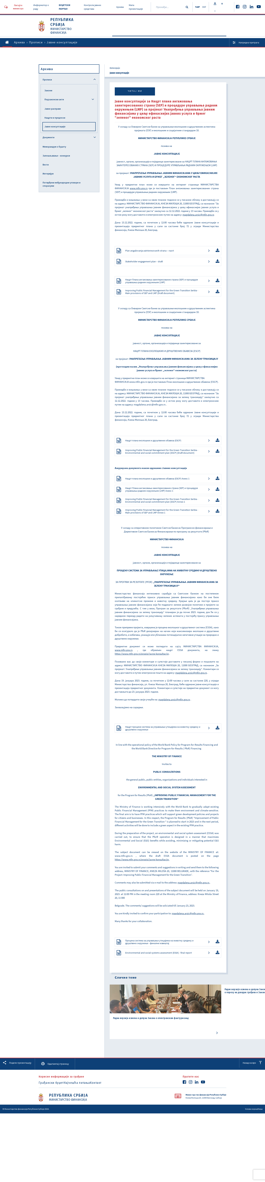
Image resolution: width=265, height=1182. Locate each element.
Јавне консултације (54, 126)
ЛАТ (204, 6)
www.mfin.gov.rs (138, 395)
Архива (118, 6)
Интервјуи (48, 173)
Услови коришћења (253, 1155)
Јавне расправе (52, 108)
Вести (46, 164)
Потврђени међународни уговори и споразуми (61, 184)
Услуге (215, 36)
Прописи (194, 36)
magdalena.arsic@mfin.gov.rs (149, 418)
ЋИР (195, 6)
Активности (145, 36)
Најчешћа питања (83, 1129)
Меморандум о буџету (54, 146)
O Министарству (116, 36)
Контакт (108, 1129)
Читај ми (135, 90)
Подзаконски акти (54, 99)
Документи (171, 36)
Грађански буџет (51, 1129)
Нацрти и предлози (54, 117)
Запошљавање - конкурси (56, 155)
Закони (48, 90)
